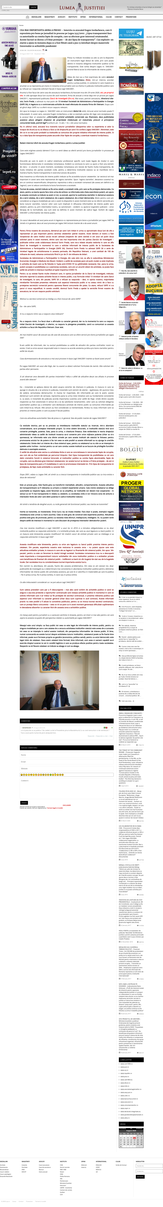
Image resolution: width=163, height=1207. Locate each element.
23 (141, 1142)
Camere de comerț (66, 1190)
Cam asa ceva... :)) (126, 701)
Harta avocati (43, 1172)
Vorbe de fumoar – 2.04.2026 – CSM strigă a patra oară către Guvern (131, 396)
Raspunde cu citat (102, 736)
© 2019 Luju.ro (5, 1201)
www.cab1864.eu (126, 1080)
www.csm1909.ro (127, 1064)
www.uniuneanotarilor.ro (129, 1105)
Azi (131, 1128)
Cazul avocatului (44, 1165)
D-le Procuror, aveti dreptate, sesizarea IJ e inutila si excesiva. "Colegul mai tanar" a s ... (130, 609)
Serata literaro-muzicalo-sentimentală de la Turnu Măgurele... (128, 304)
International (96, 17)
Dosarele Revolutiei (6, 1176)
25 (124, 1144)
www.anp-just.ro (126, 1092)
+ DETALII (141, 391)
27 (131, 1144)
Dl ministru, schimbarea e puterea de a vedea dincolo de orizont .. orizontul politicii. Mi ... (130, 694)
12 (128, 1140)
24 (121, 1144)
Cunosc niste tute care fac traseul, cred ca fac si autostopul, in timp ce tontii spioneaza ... (131, 648)
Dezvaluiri (36, 17)
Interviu (83, 1167)
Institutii (72, 17)
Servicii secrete (65, 1167)
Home (21, 25)
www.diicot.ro (125, 1083)
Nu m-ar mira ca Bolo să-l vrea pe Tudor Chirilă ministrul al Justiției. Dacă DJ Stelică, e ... (131, 677)
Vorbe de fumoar (121, 1165)
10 (121, 1140)
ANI (61, 1178)
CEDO (98, 1167)
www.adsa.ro (125, 1118)
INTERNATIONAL (101, 1161)
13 (131, 1140)
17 (121, 1142)
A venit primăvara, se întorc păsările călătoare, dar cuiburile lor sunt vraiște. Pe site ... (131, 667)
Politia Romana (65, 1176)
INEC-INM (63, 1169)
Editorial (84, 1165)
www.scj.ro (124, 1070)
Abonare (140, 1176)
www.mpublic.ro (126, 1073)
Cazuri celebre (4, 1172)
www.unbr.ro (125, 1096)
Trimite (24, 803)
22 (138, 1142)
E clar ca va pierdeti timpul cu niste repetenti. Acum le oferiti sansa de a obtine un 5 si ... (130, 599)
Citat (111, 736)
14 (134, 1140)
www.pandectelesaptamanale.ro (132, 1115)
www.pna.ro (125, 1076)
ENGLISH (99, 1165)
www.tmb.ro (125, 1086)
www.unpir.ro (125, 1108)
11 (124, 1140)
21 (134, 1142)
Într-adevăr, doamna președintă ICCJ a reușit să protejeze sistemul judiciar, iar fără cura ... (131, 629)
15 (138, 1140)
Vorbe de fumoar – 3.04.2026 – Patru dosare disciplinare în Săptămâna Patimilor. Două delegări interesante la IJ (130, 385)
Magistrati (50, 17)
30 (141, 1144)
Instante (24, 1165)
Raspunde (91, 736)
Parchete (24, 1167)
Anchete (2, 1165)
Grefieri (62, 1192)
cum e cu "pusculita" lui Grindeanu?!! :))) (128, 685)
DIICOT (24, 1172)
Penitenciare (64, 1181)
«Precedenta (122, 1128)
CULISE (118, 1161)
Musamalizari (4, 1169)
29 (138, 1144)
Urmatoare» (139, 1128)
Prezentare (131, 17)
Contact (119, 17)
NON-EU (98, 1169)
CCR (61, 1194)
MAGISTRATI (26, 1161)
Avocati (61, 17)
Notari (62, 1172)
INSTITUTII (63, 1161)
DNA (23, 1169)
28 (134, 1144)
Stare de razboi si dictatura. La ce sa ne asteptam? (130, 369)
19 (128, 1142)
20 (131, 1142)
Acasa (14, 1201)
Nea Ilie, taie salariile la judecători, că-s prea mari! (128, 272)
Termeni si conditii (40, 1201)
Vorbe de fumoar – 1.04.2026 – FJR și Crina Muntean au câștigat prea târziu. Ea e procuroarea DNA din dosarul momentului (131, 405)
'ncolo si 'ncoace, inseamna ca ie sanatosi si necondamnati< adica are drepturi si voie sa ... (131, 618)
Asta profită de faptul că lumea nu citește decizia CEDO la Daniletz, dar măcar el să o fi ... (131, 658)
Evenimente (4, 1167)
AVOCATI (42, 1161)
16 (141, 1140)
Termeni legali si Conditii (55, 808)
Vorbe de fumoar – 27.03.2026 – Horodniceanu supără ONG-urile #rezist (130, 437)
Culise (109, 17)
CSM (61, 1165)
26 (128, 1144)
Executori (63, 1185)
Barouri (41, 1169)
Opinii (83, 17)
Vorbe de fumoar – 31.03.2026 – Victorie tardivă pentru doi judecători (130, 416)
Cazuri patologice (5, 1174)
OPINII (83, 1161)
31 (121, 1146)
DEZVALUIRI (4, 1161)
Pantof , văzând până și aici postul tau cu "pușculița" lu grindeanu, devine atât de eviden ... (131, 639)
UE (97, 1172)
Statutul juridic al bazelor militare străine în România (129, 337)
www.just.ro (125, 1067)
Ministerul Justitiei (66, 1183)
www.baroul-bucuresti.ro (129, 1099)
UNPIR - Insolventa (66, 1187)
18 (124, 1142)
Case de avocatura (45, 1167)
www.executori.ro (127, 1102)
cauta (33, 7)
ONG (61, 1174)
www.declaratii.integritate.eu (131, 1111)
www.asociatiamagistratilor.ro (131, 1089)
